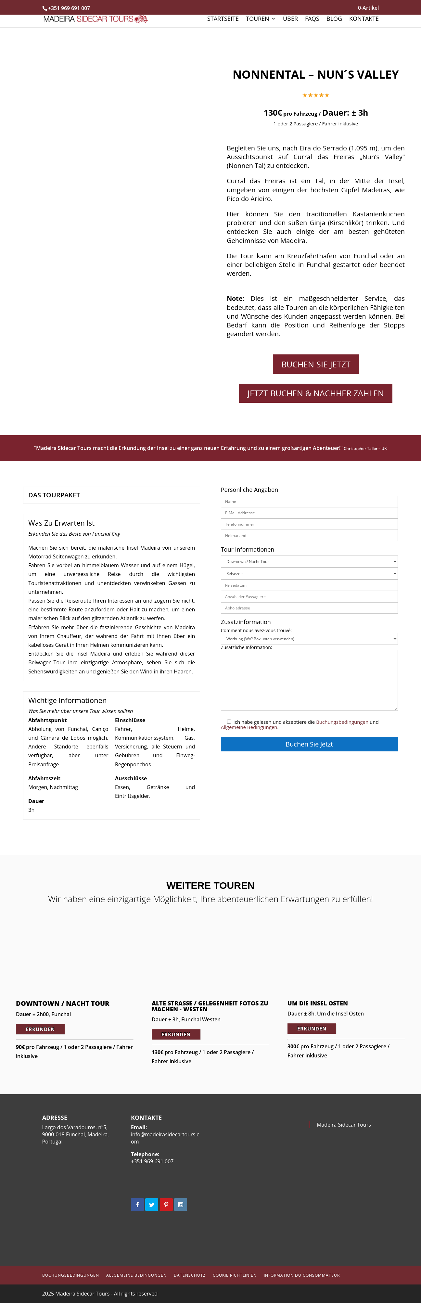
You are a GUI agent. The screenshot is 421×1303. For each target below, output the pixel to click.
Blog (334, 19)
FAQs (312, 19)
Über (290, 19)
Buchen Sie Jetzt (316, 364)
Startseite (223, 19)
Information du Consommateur (302, 1275)
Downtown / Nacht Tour (62, 1003)
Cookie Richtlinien (235, 1275)
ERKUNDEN (40, 1029)
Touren (257, 19)
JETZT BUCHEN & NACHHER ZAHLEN (316, 393)
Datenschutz (190, 1275)
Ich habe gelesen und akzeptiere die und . (300, 724)
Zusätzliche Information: (309, 678)
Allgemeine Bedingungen (249, 727)
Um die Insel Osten (317, 1003)
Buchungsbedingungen (342, 722)
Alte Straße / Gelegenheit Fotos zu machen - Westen (210, 1006)
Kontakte (364, 19)
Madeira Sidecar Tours (344, 1124)
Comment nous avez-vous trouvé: (309, 635)
